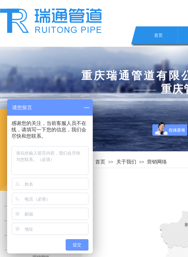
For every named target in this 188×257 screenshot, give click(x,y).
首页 (158, 35)
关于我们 (126, 162)
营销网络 (157, 162)
